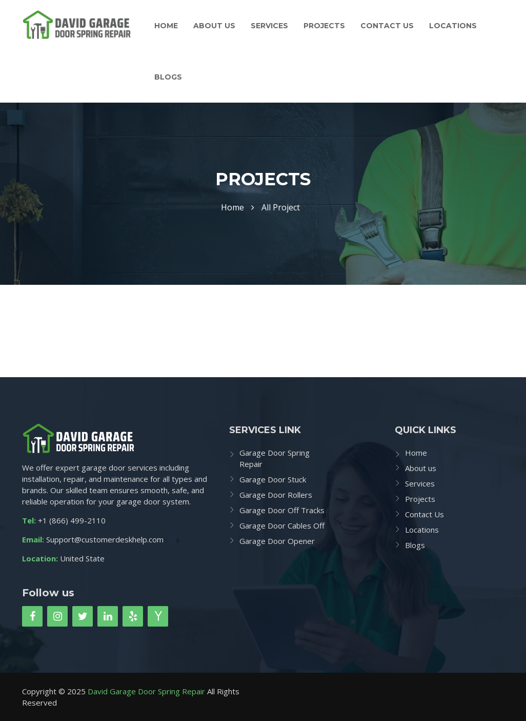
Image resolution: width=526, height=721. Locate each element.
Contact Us (387, 25)
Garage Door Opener (277, 541)
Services (269, 25)
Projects (324, 25)
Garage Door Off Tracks (282, 510)
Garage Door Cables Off (282, 525)
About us (214, 25)
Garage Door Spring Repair (274, 458)
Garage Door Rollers (275, 495)
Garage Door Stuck (272, 479)
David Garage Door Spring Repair (146, 691)
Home (166, 25)
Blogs (168, 77)
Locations (453, 25)
